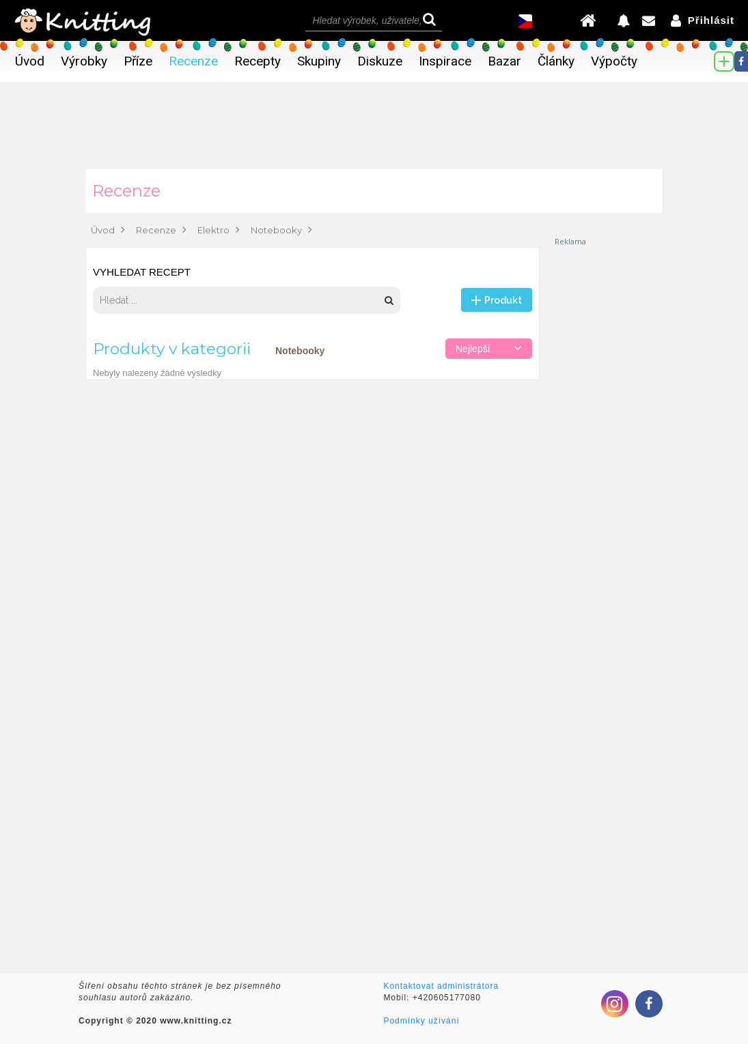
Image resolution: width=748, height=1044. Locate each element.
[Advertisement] (608, 451)
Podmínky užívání (421, 1021)
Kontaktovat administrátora (441, 986)
